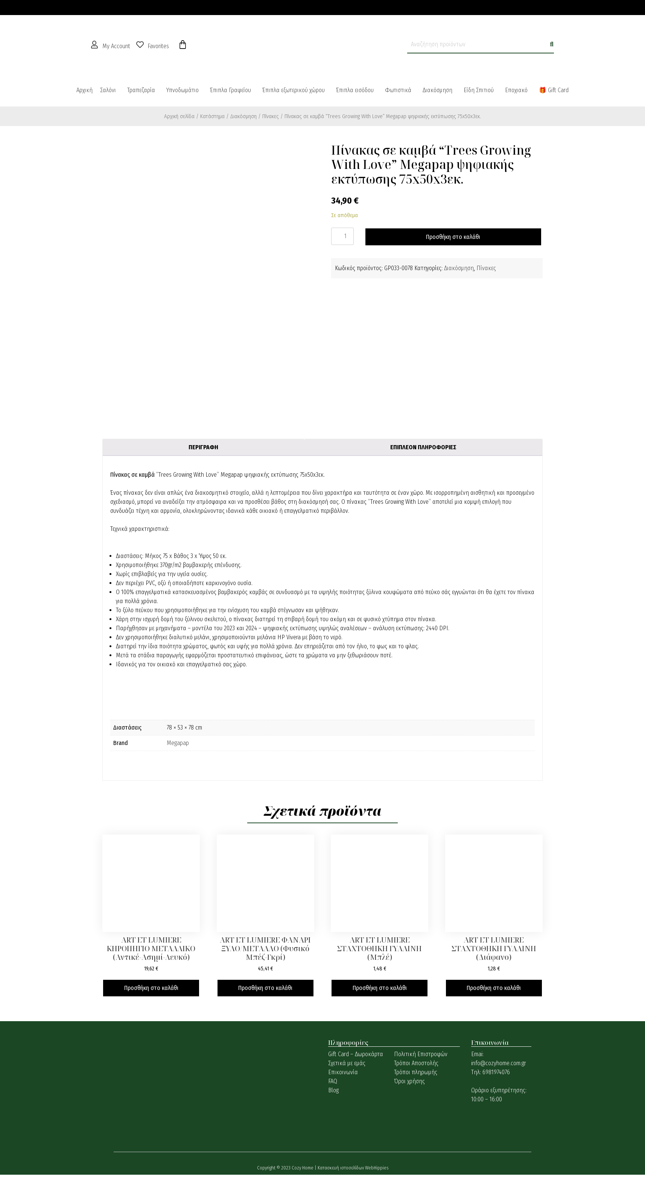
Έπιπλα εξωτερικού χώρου (293, 90)
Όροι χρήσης (409, 1081)
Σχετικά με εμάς (346, 1063)
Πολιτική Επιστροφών (420, 1054)
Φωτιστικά (398, 90)
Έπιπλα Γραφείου (230, 90)
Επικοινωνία (343, 1072)
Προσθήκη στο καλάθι (453, 236)
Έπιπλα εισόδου (355, 90)
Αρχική (84, 90)
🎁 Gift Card (554, 90)
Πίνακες (270, 116)
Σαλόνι (108, 90)
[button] (109, 90)
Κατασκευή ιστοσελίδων (341, 1168)
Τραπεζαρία (141, 90)
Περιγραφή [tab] (203, 447)
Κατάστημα (212, 116)
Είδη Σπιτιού (479, 90)
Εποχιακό (516, 90)
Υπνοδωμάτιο (182, 90)
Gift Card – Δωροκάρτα (355, 1054)
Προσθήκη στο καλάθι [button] (151, 987)
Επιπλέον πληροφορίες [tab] (423, 447)
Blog (333, 1090)
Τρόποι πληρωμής (415, 1072)
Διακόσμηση (437, 90)
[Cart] (182, 44)
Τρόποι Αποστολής (416, 1063)
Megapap (178, 743)
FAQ (332, 1081)
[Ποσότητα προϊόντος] (342, 236)
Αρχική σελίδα (179, 116)
